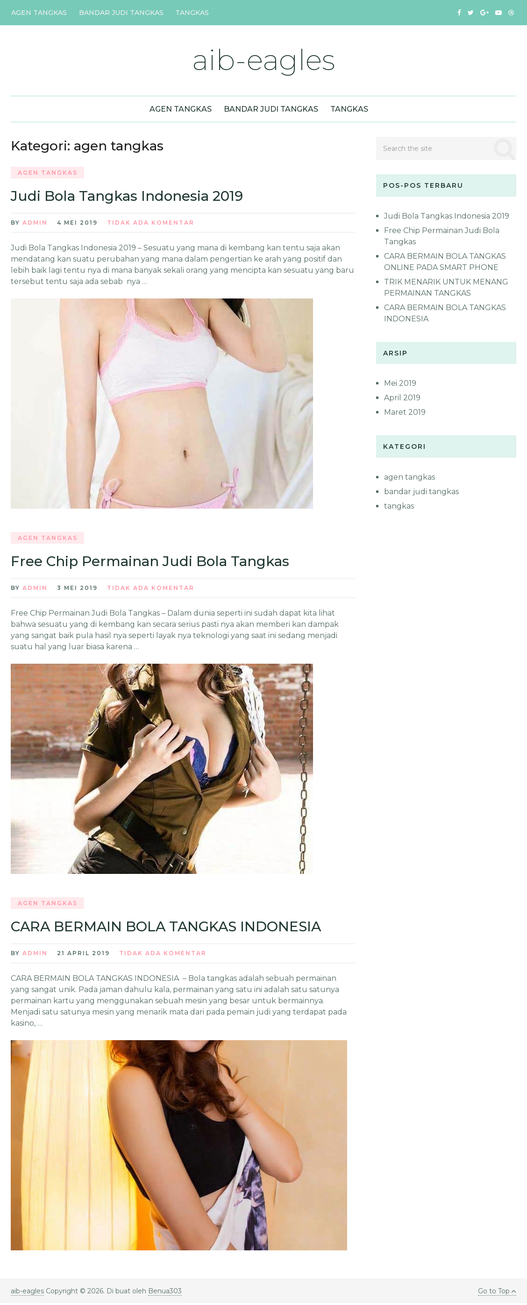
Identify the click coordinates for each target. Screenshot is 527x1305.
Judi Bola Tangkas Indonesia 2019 (130, 196)
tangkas (190, 12)
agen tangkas (38, 12)
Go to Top (496, 1293)
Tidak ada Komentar (150, 223)
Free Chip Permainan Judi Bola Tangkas (154, 562)
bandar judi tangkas (120, 12)
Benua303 (165, 1293)
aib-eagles (263, 60)
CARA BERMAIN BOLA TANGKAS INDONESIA (169, 927)
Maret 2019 (405, 412)
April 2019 (402, 398)
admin (35, 223)
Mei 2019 (400, 383)
